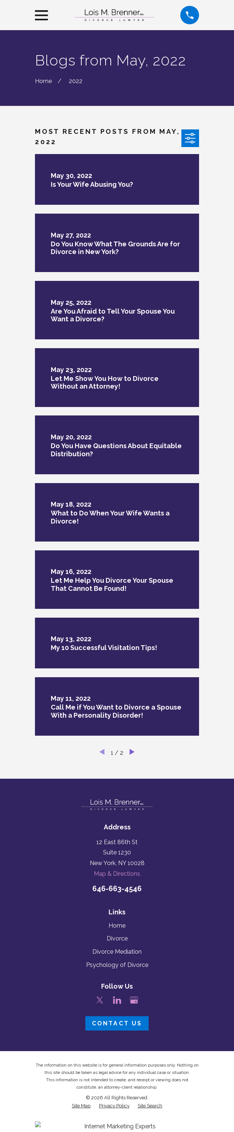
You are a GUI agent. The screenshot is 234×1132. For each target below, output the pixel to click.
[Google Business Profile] (134, 1000)
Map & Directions (117, 873)
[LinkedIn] (117, 1000)
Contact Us (117, 1023)
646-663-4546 (117, 889)
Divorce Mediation (117, 951)
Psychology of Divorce (117, 964)
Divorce (117, 938)
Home (117, 925)
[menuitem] (81, 1105)
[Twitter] (100, 1000)
